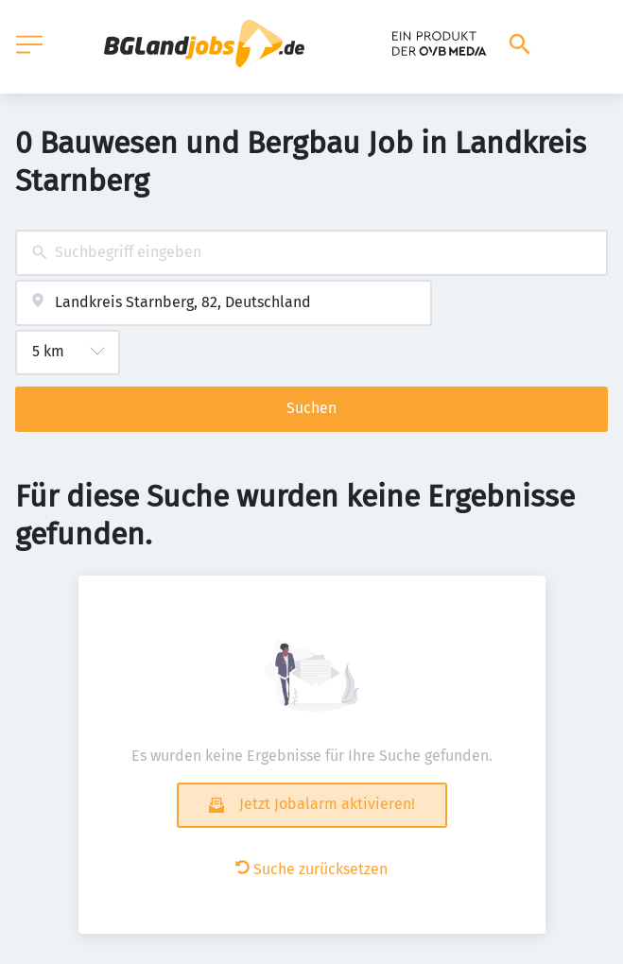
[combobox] (311, 253)
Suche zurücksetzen (311, 869)
